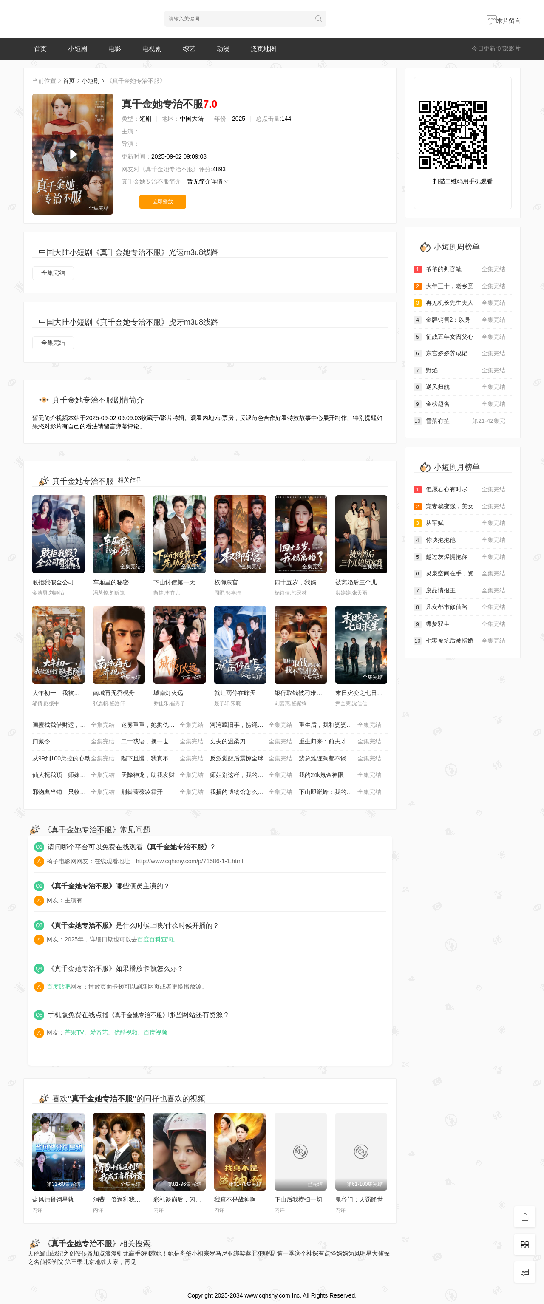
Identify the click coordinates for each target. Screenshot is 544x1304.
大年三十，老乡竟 (460, 286)
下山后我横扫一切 (298, 1199)
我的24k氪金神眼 (340, 775)
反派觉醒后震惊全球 (251, 758)
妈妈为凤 (348, 1253)
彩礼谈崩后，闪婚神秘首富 (189, 1199)
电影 (114, 48)
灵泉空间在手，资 (460, 574)
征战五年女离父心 (460, 337)
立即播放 (163, 201)
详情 (220, 181)
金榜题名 (460, 404)
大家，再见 (121, 1262)
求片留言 (504, 20)
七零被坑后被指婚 (460, 641)
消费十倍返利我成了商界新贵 (131, 1199)
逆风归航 (460, 387)
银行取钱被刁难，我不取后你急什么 (322, 692)
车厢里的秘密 (111, 582)
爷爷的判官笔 (460, 269)
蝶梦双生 (460, 624)
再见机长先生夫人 (460, 303)
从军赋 (460, 523)
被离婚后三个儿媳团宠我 (368, 582)
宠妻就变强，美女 (460, 506)
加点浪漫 (105, 1253)
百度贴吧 (59, 986)
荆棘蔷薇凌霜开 (162, 792)
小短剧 (77, 48)
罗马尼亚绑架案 (230, 1253)
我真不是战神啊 (235, 1199)
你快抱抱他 (460, 540)
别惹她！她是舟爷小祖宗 (177, 1253)
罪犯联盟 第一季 (273, 1253)
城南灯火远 (168, 692)
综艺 (189, 48)
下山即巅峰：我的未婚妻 (340, 792)
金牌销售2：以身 (460, 320)
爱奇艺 (99, 1032)
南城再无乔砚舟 (114, 692)
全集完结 (53, 272)
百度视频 (155, 1032)
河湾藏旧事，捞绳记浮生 (251, 725)
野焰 (460, 370)
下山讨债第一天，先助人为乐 (192, 582)
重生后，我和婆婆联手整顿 (340, 725)
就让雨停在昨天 (235, 692)
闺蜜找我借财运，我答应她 (73, 725)
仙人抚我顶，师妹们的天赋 (73, 775)
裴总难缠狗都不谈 (340, 758)
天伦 (34, 1253)
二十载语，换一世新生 (162, 741)
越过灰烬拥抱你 (460, 557)
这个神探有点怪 (315, 1253)
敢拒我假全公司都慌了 (62, 582)
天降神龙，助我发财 (162, 775)
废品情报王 (460, 591)
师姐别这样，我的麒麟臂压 (251, 775)
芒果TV (74, 1032)
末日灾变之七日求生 (362, 692)
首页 (40, 48)
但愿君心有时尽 (460, 489)
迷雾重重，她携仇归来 (162, 725)
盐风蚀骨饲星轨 (53, 1199)
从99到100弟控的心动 (73, 758)
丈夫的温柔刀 (251, 741)
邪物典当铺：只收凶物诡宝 (73, 792)
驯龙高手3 (130, 1253)
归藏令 (73, 741)
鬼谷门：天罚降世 (359, 1199)
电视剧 (152, 48)
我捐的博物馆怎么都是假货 (251, 792)
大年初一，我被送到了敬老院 (71, 692)
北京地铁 (95, 1262)
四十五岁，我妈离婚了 (304, 582)
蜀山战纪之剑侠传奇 (66, 1253)
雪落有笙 (460, 421)
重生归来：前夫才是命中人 (340, 741)
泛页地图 (263, 48)
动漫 (223, 48)
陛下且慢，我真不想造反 (162, 758)
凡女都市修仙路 (460, 607)
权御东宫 (226, 582)
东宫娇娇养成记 (460, 353)
